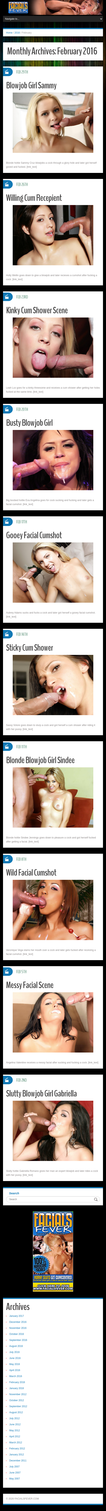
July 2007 (14, 1466)
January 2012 (16, 1454)
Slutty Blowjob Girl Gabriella (41, 1093)
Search (14, 1193)
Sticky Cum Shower (29, 648)
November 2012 (17, 1394)
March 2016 (15, 1376)
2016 (17, 32)
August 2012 (16, 1412)
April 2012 (14, 1436)
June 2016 (15, 1358)
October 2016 (16, 1334)
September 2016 (18, 1340)
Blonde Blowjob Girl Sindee (40, 760)
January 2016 (16, 1388)
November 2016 (17, 1328)
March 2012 (15, 1442)
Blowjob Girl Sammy (31, 85)
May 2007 (14, 1478)
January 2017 (16, 1316)
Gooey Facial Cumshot (34, 535)
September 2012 (18, 1406)
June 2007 (15, 1472)
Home (9, 32)
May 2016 (14, 1364)
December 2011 (17, 1460)
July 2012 (14, 1418)
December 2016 (17, 1322)
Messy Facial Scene (29, 985)
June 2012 (15, 1424)
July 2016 (14, 1352)
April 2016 (14, 1370)
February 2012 (17, 1448)
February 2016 (17, 1382)
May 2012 (14, 1430)
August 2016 (16, 1346)
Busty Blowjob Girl (29, 423)
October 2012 (16, 1400)
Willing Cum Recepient (34, 198)
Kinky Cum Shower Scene (37, 310)
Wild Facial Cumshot (31, 873)
